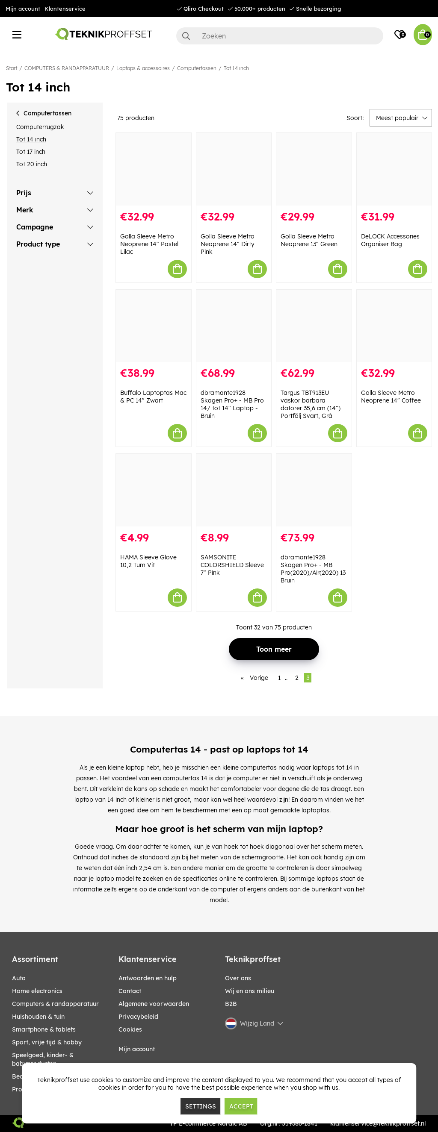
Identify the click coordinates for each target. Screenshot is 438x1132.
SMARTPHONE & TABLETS (44, 1029)
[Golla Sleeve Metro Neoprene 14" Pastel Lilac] (153, 169)
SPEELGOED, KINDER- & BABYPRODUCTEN (43, 1059)
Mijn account (23, 8)
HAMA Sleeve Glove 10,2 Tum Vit (148, 561)
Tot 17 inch (30, 152)
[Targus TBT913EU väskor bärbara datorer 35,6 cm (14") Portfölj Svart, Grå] (314, 326)
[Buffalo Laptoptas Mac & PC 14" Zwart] (153, 326)
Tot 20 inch (31, 164)
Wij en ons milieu (249, 991)
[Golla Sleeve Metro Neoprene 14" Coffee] (394, 326)
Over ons (238, 978)
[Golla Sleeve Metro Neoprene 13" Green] (314, 169)
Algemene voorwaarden (153, 1004)
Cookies (130, 1029)
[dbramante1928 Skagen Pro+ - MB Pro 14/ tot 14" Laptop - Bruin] (234, 326)
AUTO (19, 978)
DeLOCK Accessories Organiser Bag (390, 240)
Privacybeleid (138, 1016)
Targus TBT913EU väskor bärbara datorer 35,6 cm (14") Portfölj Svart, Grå (310, 404)
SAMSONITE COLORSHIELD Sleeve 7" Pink (232, 564)
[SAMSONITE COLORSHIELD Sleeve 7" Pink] (234, 490)
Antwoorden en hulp (147, 978)
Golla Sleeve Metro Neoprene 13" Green (309, 240)
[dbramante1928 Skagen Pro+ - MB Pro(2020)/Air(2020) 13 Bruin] (314, 490)
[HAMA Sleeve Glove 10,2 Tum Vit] (153, 490)
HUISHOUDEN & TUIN (38, 1016)
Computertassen (196, 68)
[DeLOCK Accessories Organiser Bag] (394, 169)
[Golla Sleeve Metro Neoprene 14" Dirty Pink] (234, 169)
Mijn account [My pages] (136, 1049)
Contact (129, 991)
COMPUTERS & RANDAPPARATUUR (66, 68)
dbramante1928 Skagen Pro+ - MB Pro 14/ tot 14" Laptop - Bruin (232, 404)
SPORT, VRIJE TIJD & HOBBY (47, 1042)
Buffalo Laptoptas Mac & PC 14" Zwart (153, 396)
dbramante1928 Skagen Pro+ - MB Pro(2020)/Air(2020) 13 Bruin (313, 568)
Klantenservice (65, 8)
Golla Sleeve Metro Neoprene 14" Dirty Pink (228, 244)
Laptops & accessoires (143, 68)
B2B (231, 1004)
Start (11, 68)
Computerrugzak (40, 127)
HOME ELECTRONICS (37, 991)
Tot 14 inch (236, 68)
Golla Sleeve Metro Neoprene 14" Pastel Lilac (149, 244)
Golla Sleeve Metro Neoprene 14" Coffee (391, 396)
